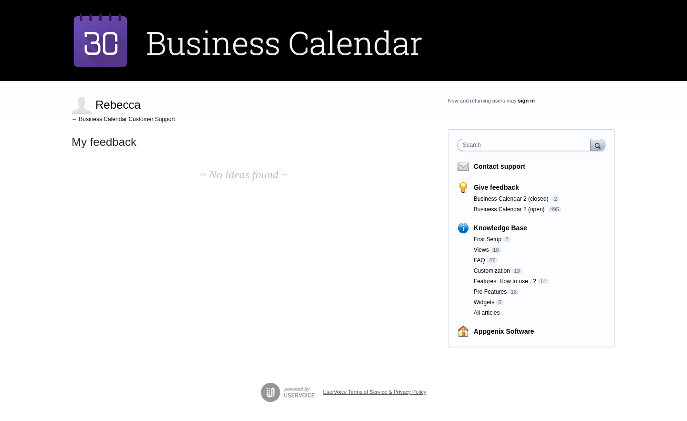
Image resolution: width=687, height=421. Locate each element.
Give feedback (496, 187)
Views (481, 249)
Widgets (484, 302)
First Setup (487, 239)
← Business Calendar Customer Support (123, 119)
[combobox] (526, 145)
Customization (492, 270)
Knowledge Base (500, 228)
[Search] (597, 145)
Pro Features (490, 291)
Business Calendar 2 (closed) (512, 198)
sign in (526, 100)
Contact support (499, 166)
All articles (487, 312)
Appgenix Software (504, 331)
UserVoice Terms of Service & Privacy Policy (375, 392)
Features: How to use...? (505, 281)
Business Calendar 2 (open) (510, 209)
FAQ (479, 260)
